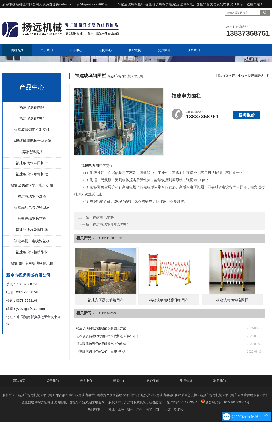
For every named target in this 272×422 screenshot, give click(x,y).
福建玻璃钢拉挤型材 (32, 252)
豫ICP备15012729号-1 (182, 402)
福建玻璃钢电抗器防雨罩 (31, 141)
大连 (167, 409)
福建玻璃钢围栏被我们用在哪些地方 (101, 351)
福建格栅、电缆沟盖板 (32, 241)
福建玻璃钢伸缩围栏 (232, 300)
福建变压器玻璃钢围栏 (105, 300)
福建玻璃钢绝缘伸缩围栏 (168, 300)
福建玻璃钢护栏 (31, 118)
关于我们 (52, 381)
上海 (121, 409)
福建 (111, 409)
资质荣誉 (186, 381)
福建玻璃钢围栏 (31, 107)
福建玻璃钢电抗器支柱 (32, 129)
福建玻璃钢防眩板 (32, 219)
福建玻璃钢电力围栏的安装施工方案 (101, 328)
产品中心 (238, 75)
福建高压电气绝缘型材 (32, 207)
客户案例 (153, 381)
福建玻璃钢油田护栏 (32, 163)
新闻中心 (119, 381)
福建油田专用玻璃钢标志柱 (31, 263)
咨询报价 (247, 115)
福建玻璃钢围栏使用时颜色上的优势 (101, 344)
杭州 (130, 409)
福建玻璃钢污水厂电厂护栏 (31, 185)
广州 (139, 409)
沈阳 (158, 409)
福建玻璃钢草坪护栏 (32, 174)
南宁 (149, 409)
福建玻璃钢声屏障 (32, 196)
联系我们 (219, 381)
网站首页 (222, 75)
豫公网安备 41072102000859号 (225, 401)
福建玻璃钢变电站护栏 (110, 224)
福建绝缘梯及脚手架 (32, 230)
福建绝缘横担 (32, 152)
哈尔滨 (178, 409)
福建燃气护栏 (103, 217)
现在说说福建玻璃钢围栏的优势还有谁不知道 (107, 336)
